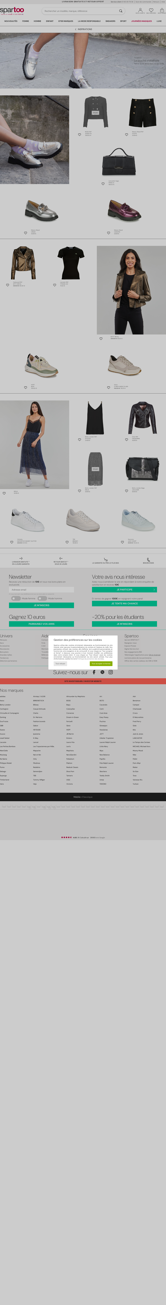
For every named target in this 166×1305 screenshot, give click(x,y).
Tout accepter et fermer (101, 664)
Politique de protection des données (90, 659)
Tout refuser (60, 664)
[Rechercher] (121, 11)
